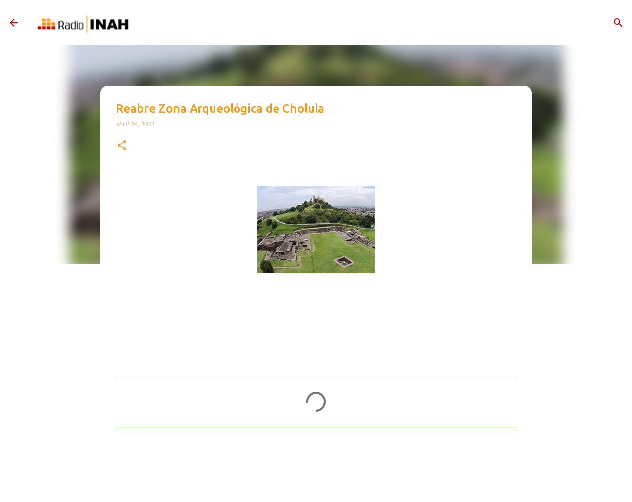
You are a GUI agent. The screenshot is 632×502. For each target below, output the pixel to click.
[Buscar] (618, 23)
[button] (122, 146)
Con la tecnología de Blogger (316, 484)
